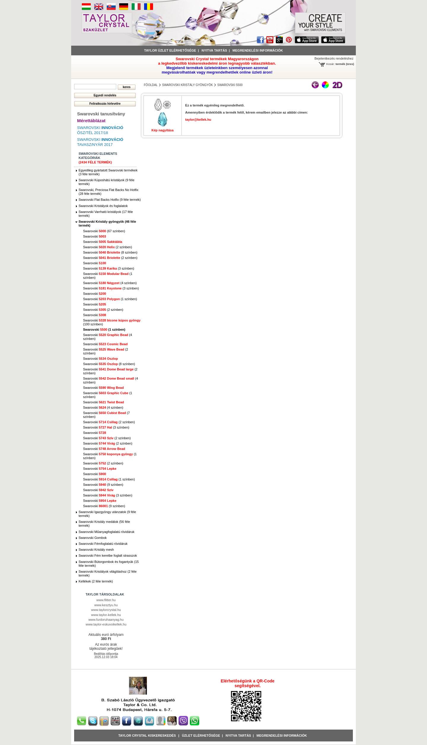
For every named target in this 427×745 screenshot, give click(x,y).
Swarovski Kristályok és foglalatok (103, 206)
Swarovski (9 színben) (103, 484)
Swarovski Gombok (93, 537)
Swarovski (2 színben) (107, 247)
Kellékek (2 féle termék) (96, 581)
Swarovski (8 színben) (110, 252)
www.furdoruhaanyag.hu (106, 619)
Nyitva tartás (214, 50)
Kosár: (330, 64)
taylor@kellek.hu (198, 119)
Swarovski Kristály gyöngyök (187, 85)
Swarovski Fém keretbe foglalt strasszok (108, 555)
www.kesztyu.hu (106, 605)
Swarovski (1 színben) (110, 299)
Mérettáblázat (91, 120)
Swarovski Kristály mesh (96, 549)
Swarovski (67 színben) (104, 231)
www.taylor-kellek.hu (106, 615)
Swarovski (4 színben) (110, 283)
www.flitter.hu (106, 600)
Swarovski (94, 236)
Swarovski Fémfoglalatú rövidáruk (103, 543)
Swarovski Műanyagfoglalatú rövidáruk (106, 532)
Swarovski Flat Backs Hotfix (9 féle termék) (110, 199)
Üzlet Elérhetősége (201, 735)
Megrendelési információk (257, 50)
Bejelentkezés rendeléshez (334, 58)
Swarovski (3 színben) (108, 268)
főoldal (151, 85)
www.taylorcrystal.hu (106, 610)
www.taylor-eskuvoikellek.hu (106, 624)
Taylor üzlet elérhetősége (170, 50)
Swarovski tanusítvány (101, 113)
